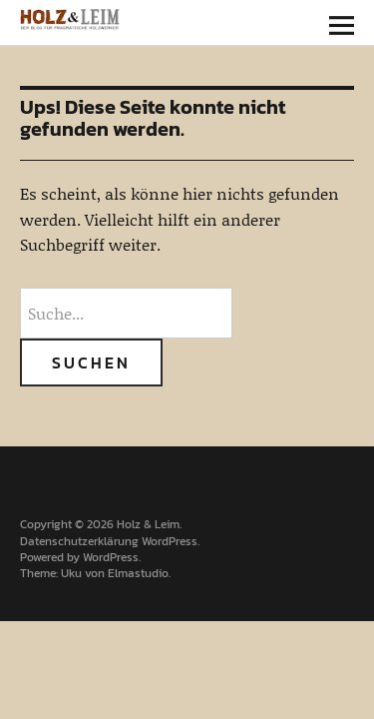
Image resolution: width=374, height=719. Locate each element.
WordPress (111, 557)
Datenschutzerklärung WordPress (108, 541)
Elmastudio (138, 573)
